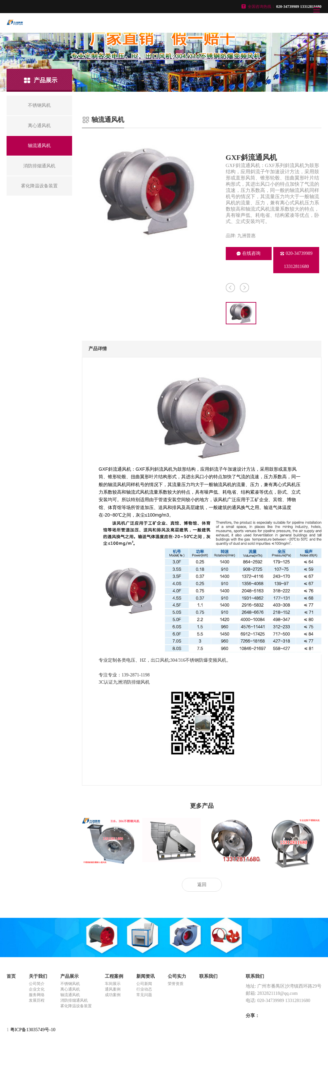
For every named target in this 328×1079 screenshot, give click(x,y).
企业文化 (37, 989)
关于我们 (38, 976)
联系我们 (208, 976)
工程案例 (114, 976)
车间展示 (113, 983)
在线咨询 (248, 253)
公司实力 (177, 976)
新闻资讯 (145, 976)
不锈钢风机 (70, 983)
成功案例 (113, 995)
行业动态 (144, 989)
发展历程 (37, 1000)
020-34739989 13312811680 (296, 260)
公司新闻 (144, 983)
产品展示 (69, 976)
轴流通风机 (70, 995)
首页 (11, 976)
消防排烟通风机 (74, 1000)
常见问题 (144, 995)
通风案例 (113, 989)
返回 (201, 884)
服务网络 (37, 995)
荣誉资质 (175, 983)
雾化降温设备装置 (76, 1006)
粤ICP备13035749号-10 (32, 1029)
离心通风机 (70, 989)
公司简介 (37, 983)
